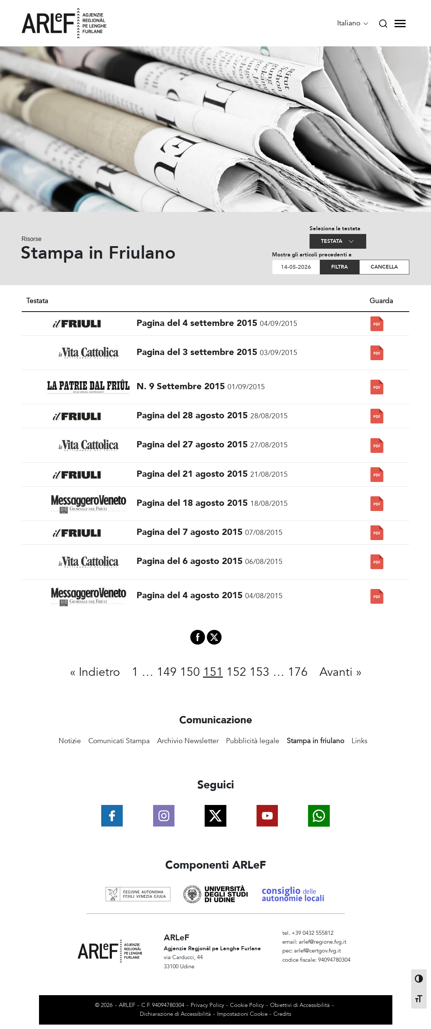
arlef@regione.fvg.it (322, 942)
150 (190, 672)
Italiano (353, 23)
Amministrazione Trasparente (317, 969)
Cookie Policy (247, 1005)
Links (359, 741)
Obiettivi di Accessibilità (300, 1005)
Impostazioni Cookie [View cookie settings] (242, 1014)
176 (298, 672)
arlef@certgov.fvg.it (317, 951)
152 (236, 672)
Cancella (384, 266)
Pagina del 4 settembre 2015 (197, 323)
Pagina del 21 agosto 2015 (192, 474)
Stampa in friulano (315, 741)
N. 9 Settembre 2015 (181, 386)
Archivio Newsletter (188, 741)
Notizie (70, 741)
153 (259, 672)
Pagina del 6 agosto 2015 (190, 561)
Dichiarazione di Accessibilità (175, 1014)
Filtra (339, 266)
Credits (282, 1014)
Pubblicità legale (252, 741)
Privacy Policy (207, 1005)
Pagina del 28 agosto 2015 (192, 415)
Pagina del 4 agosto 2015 (190, 595)
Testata (338, 241)
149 (167, 672)
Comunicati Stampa (119, 741)
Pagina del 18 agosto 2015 (192, 503)
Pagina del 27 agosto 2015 (192, 445)
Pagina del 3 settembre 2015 (197, 352)
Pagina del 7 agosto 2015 (190, 532)
